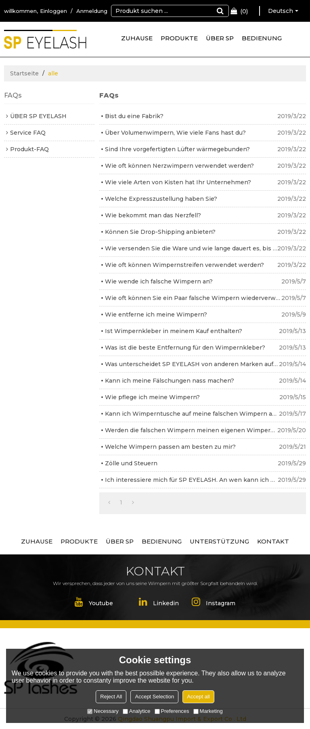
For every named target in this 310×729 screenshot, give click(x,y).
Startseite (24, 73)
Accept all (198, 697)
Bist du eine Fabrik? (134, 116)
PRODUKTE (179, 38)
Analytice (137, 711)
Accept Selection (154, 697)
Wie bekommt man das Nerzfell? (153, 215)
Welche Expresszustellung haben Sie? (161, 198)
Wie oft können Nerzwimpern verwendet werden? (179, 165)
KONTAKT (273, 541)
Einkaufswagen (244, 11)
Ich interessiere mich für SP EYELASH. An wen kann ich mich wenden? (191, 479)
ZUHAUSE (137, 38)
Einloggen (53, 11)
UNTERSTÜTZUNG (219, 541)
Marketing (208, 711)
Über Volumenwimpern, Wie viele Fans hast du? (175, 132)
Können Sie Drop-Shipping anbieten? (160, 231)
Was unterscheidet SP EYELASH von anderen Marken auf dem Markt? (192, 364)
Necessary (102, 711)
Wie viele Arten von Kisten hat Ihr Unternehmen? (178, 182)
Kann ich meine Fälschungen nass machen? (169, 380)
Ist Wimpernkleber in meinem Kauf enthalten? (173, 331)
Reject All (111, 697)
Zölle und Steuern (131, 463)
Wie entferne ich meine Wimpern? (156, 314)
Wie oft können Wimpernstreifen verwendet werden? (184, 265)
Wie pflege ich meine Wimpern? (152, 397)
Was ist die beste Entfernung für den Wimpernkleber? (185, 347)
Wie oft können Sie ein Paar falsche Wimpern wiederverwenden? (193, 298)
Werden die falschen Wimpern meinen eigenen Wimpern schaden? (191, 430)
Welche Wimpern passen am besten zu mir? (170, 446)
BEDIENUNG (262, 38)
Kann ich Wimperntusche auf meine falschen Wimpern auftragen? (192, 413)
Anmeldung (91, 11)
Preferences (172, 711)
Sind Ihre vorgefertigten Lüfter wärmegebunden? (177, 149)
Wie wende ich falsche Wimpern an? (159, 281)
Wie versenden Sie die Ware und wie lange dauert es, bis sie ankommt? (191, 248)
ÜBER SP (220, 38)
